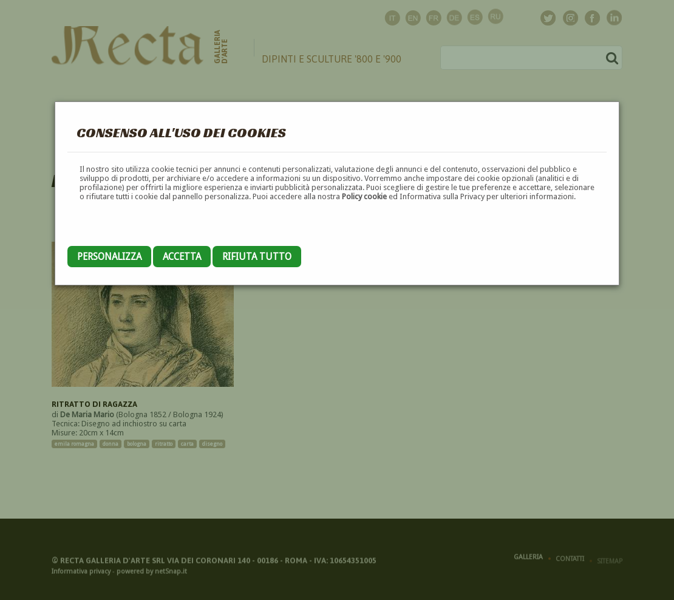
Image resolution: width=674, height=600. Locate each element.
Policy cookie (364, 196)
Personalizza (109, 256)
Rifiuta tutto (256, 256)
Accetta (182, 256)
